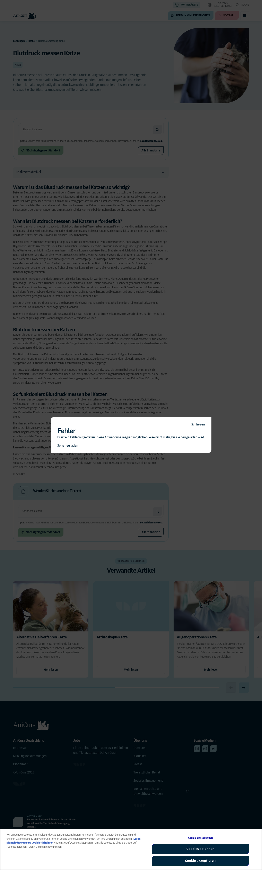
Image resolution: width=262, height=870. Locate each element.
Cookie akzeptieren (200, 860)
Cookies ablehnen (200, 849)
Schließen (198, 424)
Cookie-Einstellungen (200, 838)
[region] (131, 849)
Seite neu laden (67, 445)
